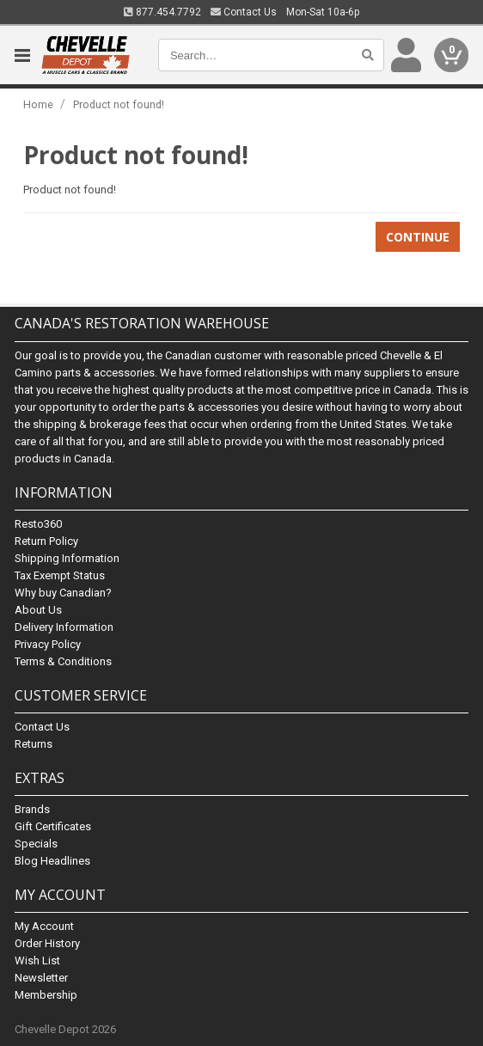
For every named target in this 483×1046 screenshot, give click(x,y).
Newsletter (41, 977)
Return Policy (46, 541)
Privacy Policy (48, 644)
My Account (44, 926)
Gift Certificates (53, 826)
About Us (38, 609)
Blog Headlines (52, 860)
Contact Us (244, 12)
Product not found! (118, 104)
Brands (32, 809)
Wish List (37, 960)
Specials (36, 843)
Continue (417, 237)
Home (38, 104)
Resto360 (38, 523)
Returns (33, 743)
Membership (46, 994)
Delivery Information (64, 627)
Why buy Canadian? (63, 592)
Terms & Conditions (63, 661)
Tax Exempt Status (60, 575)
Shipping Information (67, 558)
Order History (47, 943)
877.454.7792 (162, 12)
